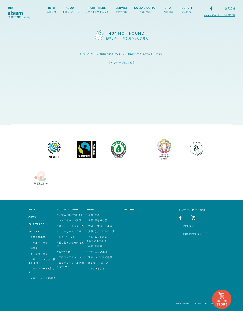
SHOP (168, 9)
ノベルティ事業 (39, 242)
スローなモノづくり (70, 231)
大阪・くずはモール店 (100, 225)
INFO (51, 9)
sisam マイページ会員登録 (219, 15)
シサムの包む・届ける (71, 214)
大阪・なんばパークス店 (101, 231)
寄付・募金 (64, 251)
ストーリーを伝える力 (71, 225)
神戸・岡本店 (95, 246)
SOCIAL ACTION (146, 9)
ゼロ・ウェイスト (68, 237)
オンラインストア (98, 262)
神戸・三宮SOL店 (97, 251)
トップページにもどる (121, 62)
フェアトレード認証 (70, 220)
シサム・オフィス (97, 268)
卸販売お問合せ (192, 234)
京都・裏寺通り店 (97, 220)
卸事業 (34, 248)
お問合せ (230, 8)
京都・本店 (94, 214)
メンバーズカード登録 (191, 209)
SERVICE (121, 9)
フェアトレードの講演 (42, 277)
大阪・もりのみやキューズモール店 (96, 238)
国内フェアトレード (70, 257)
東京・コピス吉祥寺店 (100, 257)
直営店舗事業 (37, 237)
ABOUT (71, 9)
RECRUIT (186, 9)
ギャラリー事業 (39, 253)
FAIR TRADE (97, 9)
